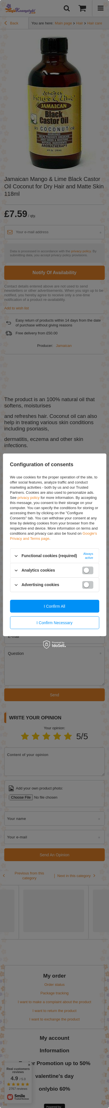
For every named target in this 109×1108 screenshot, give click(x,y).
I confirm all (54, 606)
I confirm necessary (54, 622)
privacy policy (29, 497)
